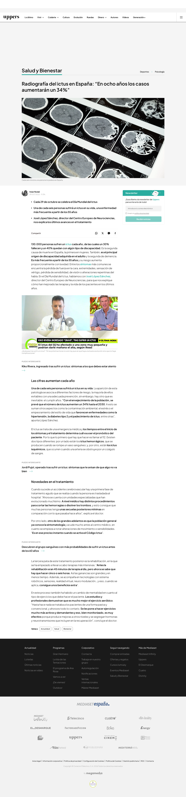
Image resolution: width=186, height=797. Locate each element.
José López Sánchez (98, 276)
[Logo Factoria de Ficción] (75, 728)
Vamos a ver (59, 676)
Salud (56, 629)
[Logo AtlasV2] (58, 747)
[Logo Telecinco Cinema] (110, 737)
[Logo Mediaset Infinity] (40, 718)
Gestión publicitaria (131, 761)
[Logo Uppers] (75, 737)
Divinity (142, 675)
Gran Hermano (60, 653)
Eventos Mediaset (119, 670)
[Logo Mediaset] (93, 705)
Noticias (29, 653)
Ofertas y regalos (119, 659)
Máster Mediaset (90, 687)
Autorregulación (90, 668)
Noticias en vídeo (34, 670)
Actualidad (45, 629)
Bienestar (67, 629)
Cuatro (142, 670)
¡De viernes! (59, 682)
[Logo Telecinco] (75, 718)
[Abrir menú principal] (181, 17)
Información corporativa (52, 761)
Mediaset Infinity (147, 653)
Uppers (142, 659)
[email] (143, 208)
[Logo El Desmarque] (41, 728)
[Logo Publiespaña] (93, 747)
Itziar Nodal (34, 192)
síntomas (86, 264)
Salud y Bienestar (119, 675)
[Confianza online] (93, 786)
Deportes (144, 71)
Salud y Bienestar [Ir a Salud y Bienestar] (42, 70)
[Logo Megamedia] (94, 773)
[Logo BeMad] (40, 737)
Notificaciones (89, 673)
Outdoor (57, 687)
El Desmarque (146, 664)
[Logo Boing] (110, 728)
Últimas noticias (33, 664)
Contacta (87, 653)
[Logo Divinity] (145, 718)
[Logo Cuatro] (110, 718)
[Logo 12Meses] (145, 738)
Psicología (159, 71)
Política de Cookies (113, 761)
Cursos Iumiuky (118, 664)
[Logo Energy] (145, 728)
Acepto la (138, 213)
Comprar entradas (119, 653)
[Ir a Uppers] (11, 17)
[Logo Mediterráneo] (128, 747)
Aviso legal (36, 761)
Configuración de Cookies (93, 761)
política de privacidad (142, 213)
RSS (142, 761)
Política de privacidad (72, 761)
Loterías (29, 659)
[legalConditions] (126, 213)
